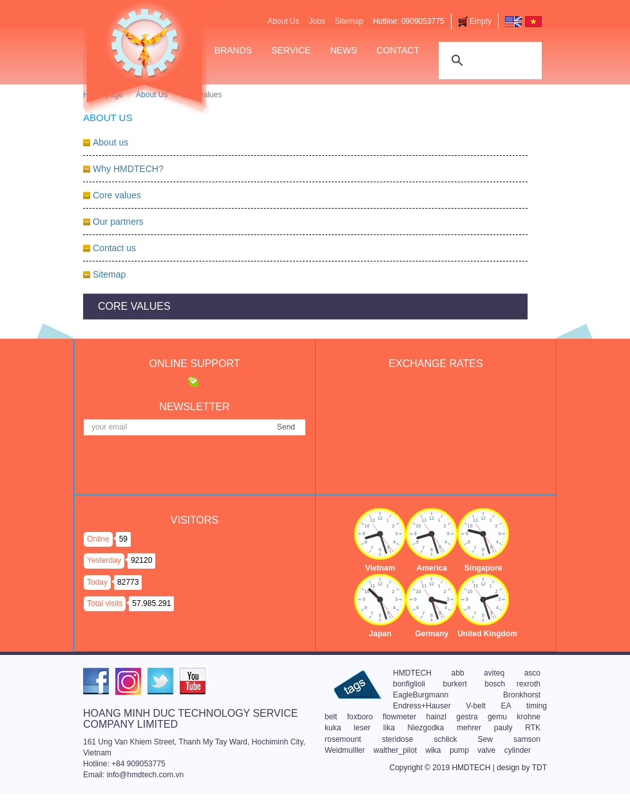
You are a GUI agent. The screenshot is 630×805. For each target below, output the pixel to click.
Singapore (483, 568)
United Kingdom (487, 633)
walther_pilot (395, 750)
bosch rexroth (512, 683)
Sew (485, 739)
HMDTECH (412, 672)
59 (123, 539)
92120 (141, 560)
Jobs (317, 21)
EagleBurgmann (420, 694)
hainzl (436, 716)
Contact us (114, 248)
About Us (283, 21)
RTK (532, 727)
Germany (431, 633)
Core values (117, 195)
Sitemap (349, 21)
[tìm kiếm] (488, 59)
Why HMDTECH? (128, 169)
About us (110, 142)
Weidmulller (345, 750)
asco (532, 672)
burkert (454, 683)
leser (362, 727)
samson (526, 739)
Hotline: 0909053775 (408, 21)
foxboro (360, 716)
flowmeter (399, 716)
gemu (497, 716)
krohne (528, 716)
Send (286, 426)
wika (433, 750)
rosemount (343, 739)
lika (389, 727)
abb (458, 672)
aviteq (494, 672)
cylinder (517, 750)
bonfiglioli (409, 683)
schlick (445, 739)
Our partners (118, 221)
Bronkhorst (521, 694)
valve (486, 750)
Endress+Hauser (422, 705)
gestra (466, 716)
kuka (333, 727)
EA (506, 705)
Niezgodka (426, 727)
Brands (233, 50)
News (343, 50)
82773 (127, 582)
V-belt (476, 705)
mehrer (469, 727)
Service (290, 50)
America (431, 568)
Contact (397, 50)
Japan (380, 633)
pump (459, 750)
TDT (539, 767)
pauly (503, 727)
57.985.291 (151, 603)
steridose (398, 739)
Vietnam (380, 568)
